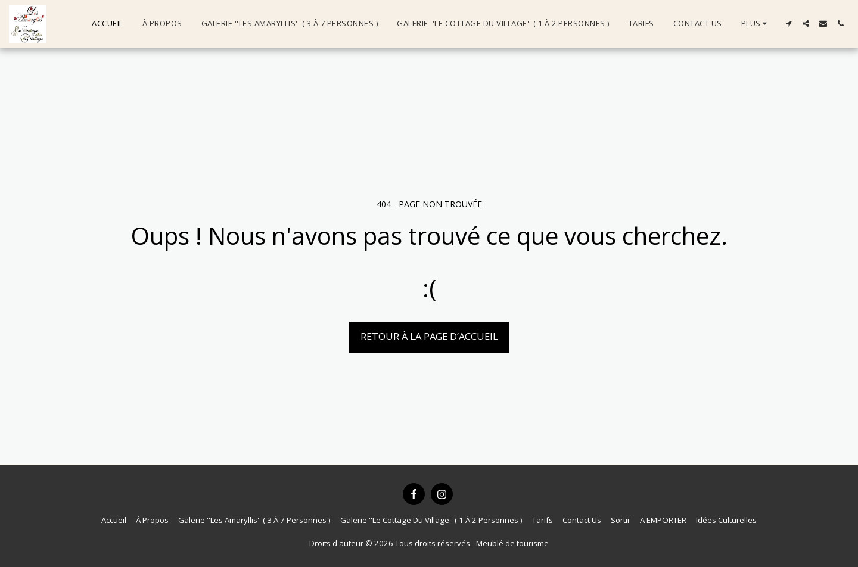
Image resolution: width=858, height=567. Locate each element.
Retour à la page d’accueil (429, 336)
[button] (789, 23)
